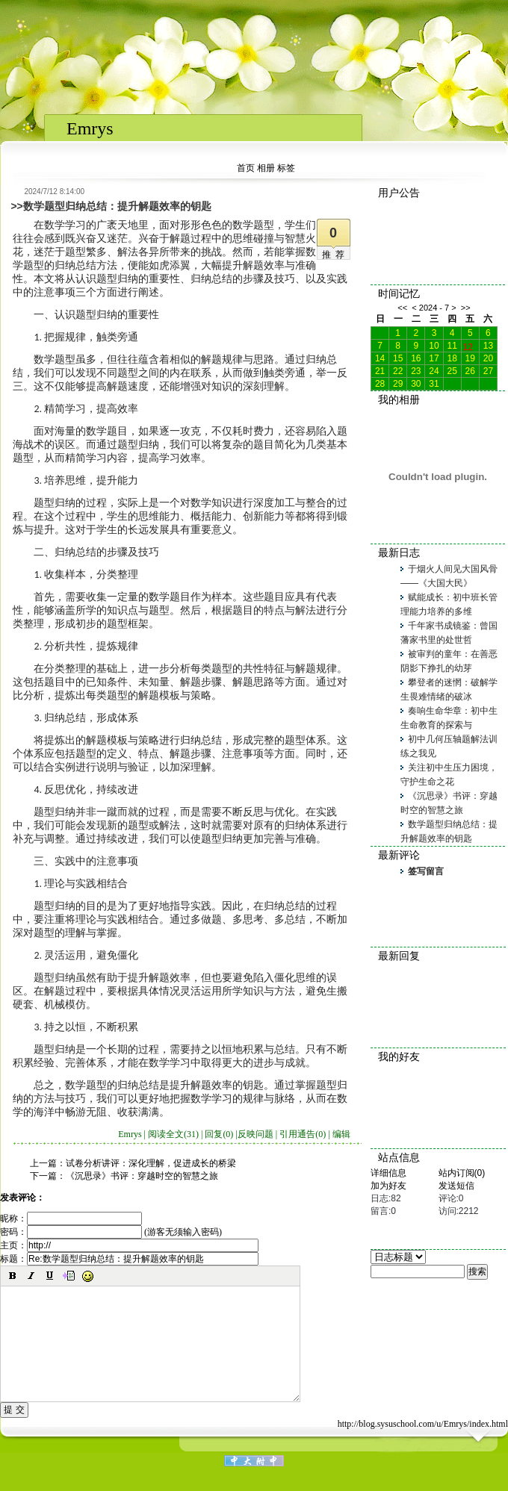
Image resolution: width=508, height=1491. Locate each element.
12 (468, 345)
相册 (266, 168)
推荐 (335, 254)
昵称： (71, 1218)
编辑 (341, 1134)
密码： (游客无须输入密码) (111, 1232)
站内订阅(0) (462, 1173)
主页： (129, 1245)
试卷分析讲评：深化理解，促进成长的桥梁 (151, 1163)
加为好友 (388, 1185)
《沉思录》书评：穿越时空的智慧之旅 (142, 1176)
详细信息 (388, 1173)
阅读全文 (173, 1134)
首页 (246, 168)
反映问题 (255, 1134)
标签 (286, 168)
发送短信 (456, 1185)
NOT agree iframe (254, 11)
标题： (129, 1259)
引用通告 (302, 1134)
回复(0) (219, 1134)
